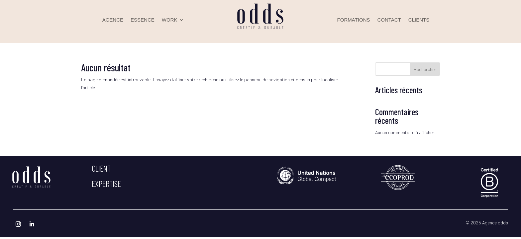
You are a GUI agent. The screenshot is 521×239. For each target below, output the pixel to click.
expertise (106, 184)
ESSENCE (143, 20)
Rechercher (425, 69)
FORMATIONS (353, 20)
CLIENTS (418, 20)
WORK (169, 20)
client (101, 168)
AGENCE (112, 20)
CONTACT (389, 20)
